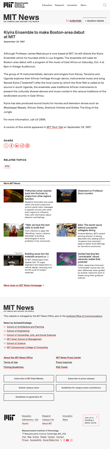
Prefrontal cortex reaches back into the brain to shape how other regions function (38, 194)
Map (29, 437)
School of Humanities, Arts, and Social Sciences (31, 335)
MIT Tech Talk (55, 127)
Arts (7, 166)
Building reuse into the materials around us (37, 255)
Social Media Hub (51, 440)
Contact (60, 437)
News (65, 420)
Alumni (25, 423)
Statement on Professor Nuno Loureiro (90, 192)
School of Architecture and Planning (25, 326)
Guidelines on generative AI (29, 397)
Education (47, 5)
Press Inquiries (64, 362)
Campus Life (48, 420)
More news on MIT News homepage (23, 285)
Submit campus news (29, 388)
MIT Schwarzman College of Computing (27, 347)
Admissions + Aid (30, 420)
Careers (51, 437)
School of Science (16, 343)
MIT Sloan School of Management (24, 339)
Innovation (72, 5)
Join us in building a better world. (91, 420)
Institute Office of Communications (84, 316)
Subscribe (75, 21)
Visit (24, 437)
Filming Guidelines (14, 367)
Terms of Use (11, 362)
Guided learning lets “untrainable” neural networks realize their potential (89, 257)
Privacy (25, 440)
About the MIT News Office (18, 357)
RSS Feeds (62, 367)
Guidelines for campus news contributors (81, 388)
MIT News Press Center (68, 357)
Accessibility (36, 440)
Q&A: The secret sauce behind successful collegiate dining (90, 228)
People (43, 437)
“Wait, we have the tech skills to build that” (37, 226)
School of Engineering (18, 331)
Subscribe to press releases (81, 378)
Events (36, 437)
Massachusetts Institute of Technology (40, 431)
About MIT (47, 423)
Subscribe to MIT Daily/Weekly (28, 378)
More (84, 5)
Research (59, 5)
